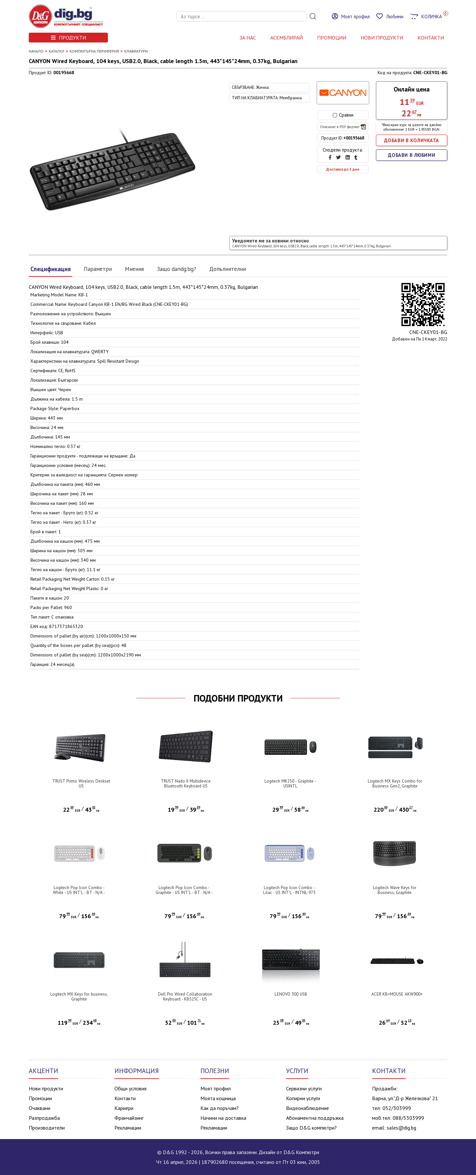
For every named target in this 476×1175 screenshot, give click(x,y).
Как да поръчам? (219, 1108)
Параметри (98, 269)
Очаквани (39, 1108)
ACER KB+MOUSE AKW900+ (397, 994)
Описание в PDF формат (343, 126)
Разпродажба (44, 1118)
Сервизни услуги (304, 1088)
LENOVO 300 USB (291, 994)
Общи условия (130, 1088)
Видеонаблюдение (307, 1108)
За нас (248, 37)
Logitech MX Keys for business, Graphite (79, 996)
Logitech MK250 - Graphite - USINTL (290, 783)
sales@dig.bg (401, 1127)
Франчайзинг (129, 1118)
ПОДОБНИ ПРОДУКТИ (238, 698)
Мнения (134, 269)
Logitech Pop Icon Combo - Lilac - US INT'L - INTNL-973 (289, 890)
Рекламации (127, 1127)
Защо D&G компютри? (311, 1127)
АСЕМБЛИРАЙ (286, 37)
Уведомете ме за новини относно (311, 243)
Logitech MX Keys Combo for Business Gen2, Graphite (395, 783)
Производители (47, 1127)
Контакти (125, 1098)
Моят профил (215, 1088)
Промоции (331, 37)
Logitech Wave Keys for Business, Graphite (394, 890)
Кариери (123, 1108)
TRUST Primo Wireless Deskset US (81, 783)
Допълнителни (227, 269)
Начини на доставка (223, 1118)
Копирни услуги (303, 1098)
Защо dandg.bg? (176, 269)
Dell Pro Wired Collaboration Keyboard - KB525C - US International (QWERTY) (185, 999)
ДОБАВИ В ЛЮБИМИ (411, 155)
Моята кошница (218, 1098)
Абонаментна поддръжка (315, 1118)
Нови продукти (46, 1088)
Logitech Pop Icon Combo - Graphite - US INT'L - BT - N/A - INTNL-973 (184, 892)
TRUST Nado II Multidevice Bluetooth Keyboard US (186, 783)
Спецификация (50, 269)
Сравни (343, 115)
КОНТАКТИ (430, 37)
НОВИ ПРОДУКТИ (382, 37)
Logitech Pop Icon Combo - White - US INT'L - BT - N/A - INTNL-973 (79, 892)
